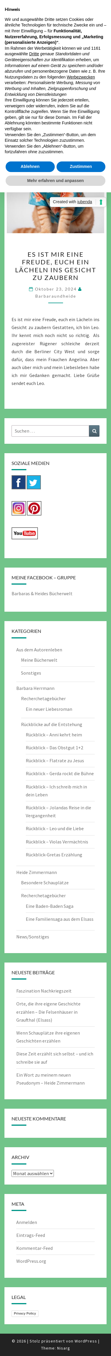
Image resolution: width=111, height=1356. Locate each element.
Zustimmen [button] (81, 166)
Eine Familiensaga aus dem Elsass (60, 919)
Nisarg (63, 1348)
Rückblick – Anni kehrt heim (54, 735)
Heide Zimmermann (36, 872)
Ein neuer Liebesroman (49, 709)
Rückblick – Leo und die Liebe (55, 828)
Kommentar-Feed (34, 1248)
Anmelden (26, 1222)
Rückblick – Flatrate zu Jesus (55, 760)
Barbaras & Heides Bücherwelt (42, 593)
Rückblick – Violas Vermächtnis (57, 842)
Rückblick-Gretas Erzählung (54, 855)
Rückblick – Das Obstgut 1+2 (54, 747)
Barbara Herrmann (35, 688)
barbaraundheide (55, 295)
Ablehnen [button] (30, 166)
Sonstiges (31, 673)
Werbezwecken (81, 77)
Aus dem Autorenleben (39, 650)
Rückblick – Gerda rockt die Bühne (60, 773)
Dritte (34, 53)
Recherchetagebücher (43, 698)
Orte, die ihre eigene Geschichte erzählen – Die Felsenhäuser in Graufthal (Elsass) (48, 1012)
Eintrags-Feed (30, 1235)
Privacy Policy (25, 1313)
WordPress (86, 1341)
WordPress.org (31, 1261)
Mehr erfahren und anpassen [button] (55, 180)
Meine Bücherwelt (39, 660)
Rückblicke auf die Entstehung (51, 724)
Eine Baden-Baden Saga (49, 906)
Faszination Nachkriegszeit (44, 991)
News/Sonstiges (32, 937)
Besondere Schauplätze (45, 882)
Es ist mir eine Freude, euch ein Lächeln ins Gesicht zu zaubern (55, 265)
